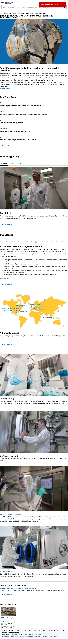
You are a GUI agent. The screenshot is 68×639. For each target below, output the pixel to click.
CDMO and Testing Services (9, 13)
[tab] (4, 164)
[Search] (64, 7)
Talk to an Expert (6, 88)
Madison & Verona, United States (11, 514)
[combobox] (34, 7)
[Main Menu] (2, 3)
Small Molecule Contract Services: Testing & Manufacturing (32, 13)
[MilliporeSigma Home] (9, 3)
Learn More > (4, 278)
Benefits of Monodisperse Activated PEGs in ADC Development (18, 588)
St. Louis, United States (8, 571)
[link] (5, 636)
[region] (34, 617)
